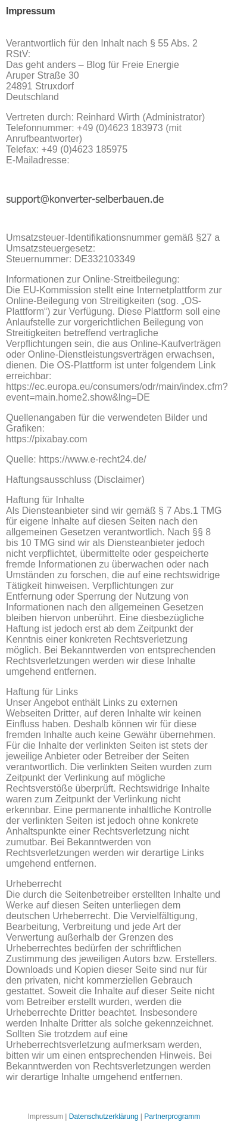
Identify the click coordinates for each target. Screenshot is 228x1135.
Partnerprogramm (172, 1116)
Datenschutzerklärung (104, 1116)
